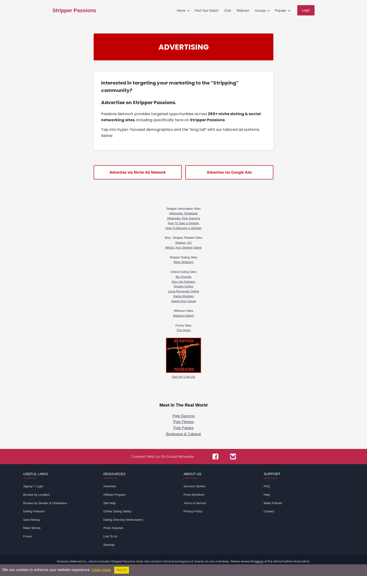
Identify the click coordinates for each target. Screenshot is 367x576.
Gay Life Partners (183, 281)
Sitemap (109, 545)
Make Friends (273, 503)
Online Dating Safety (117, 511)
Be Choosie (183, 277)
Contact (269, 511)
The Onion (183, 330)
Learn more (101, 570)
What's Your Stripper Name (183, 247)
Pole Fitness (183, 422)
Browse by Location (36, 494)
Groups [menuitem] (260, 10)
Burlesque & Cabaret (183, 434)
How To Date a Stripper (183, 223)
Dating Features (34, 511)
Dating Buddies (183, 296)
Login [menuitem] (306, 10)
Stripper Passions (74, 10)
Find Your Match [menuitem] (206, 10)
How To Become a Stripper (183, 228)
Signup (28, 486)
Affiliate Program (114, 494)
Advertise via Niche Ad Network (138, 172)
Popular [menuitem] (280, 10)
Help (267, 494)
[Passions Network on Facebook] (215, 456)
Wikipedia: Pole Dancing (183, 218)
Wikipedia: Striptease (183, 213)
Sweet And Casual (183, 301)
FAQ (267, 486)
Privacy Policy (193, 511)
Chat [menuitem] (227, 10)
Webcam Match (183, 315)
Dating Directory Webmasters (123, 519)
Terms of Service (195, 503)
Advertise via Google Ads (229, 172)
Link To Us (110, 536)
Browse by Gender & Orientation (45, 503)
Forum (27, 536)
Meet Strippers (184, 262)
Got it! (122, 570)
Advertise (109, 486)
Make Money (31, 528)
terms (259, 561)
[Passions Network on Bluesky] (233, 456)
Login (39, 486)
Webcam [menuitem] (243, 10)
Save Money (31, 519)
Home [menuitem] (181, 10)
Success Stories (194, 486)
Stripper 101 (183, 242)
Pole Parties (183, 428)
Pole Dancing (183, 416)
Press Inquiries (113, 528)
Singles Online (183, 286)
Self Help (109, 503)
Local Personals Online (183, 291)
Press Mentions (194, 494)
